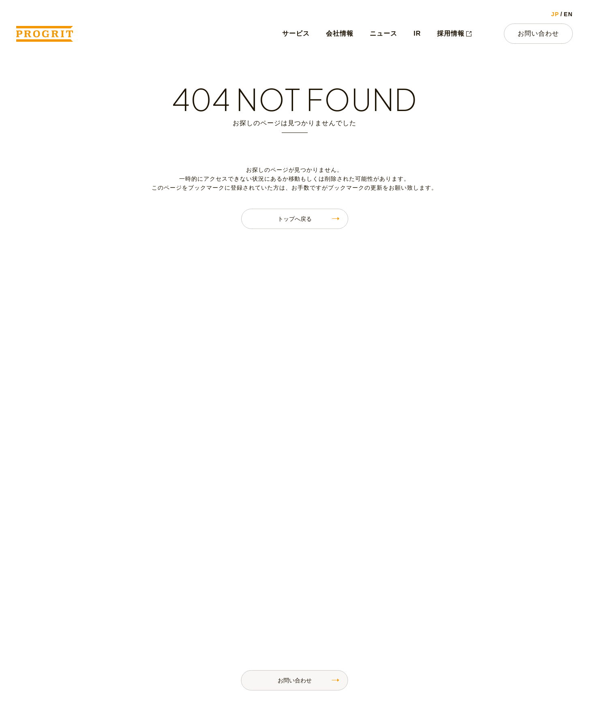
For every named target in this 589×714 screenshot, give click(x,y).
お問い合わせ (538, 33)
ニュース (383, 33)
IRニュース (411, 625)
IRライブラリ (488, 625)
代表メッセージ (305, 610)
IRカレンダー (488, 594)
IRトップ (408, 594)
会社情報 (339, 33)
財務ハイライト (491, 610)
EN (568, 14)
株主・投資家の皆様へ (426, 610)
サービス (296, 33)
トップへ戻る (295, 219)
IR (417, 33)
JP (555, 14)
